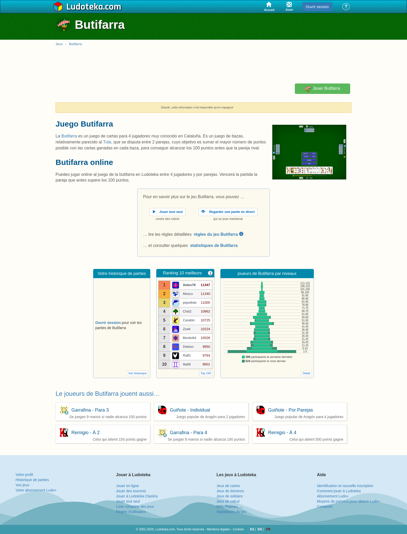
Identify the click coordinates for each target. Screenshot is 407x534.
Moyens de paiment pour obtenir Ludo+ (348, 501)
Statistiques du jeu (231, 512)
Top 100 (206, 373)
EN (260, 529)
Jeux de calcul (228, 501)
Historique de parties (32, 480)
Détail (306, 373)
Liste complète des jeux (135, 506)
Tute (107, 142)
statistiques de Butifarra (214, 245)
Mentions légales (218, 529)
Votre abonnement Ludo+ (36, 490)
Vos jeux (22, 485)
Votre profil (24, 475)
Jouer (321, 89)
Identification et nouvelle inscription (345, 486)
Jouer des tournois (131, 491)
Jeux (59, 44)
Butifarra (75, 44)
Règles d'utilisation (131, 512)
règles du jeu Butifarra (218, 234)
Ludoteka (84, 7)
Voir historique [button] (137, 373)
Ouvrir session (317, 7)
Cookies (238, 529)
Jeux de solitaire (229, 496)
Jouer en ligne (127, 486)
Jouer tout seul (128, 501)
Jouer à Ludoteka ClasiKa (137, 496)
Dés (219, 506)
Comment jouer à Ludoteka (339, 491)
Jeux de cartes (228, 486)
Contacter (325, 506)
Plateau (231, 506)
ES (252, 529)
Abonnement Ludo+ (333, 496)
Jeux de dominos (230, 491)
